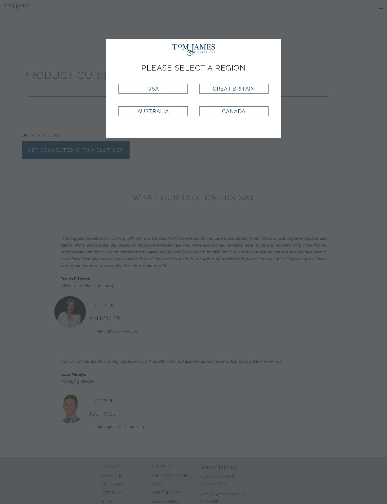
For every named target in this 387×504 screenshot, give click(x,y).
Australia (153, 111)
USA (153, 88)
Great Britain (234, 88)
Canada (233, 111)
